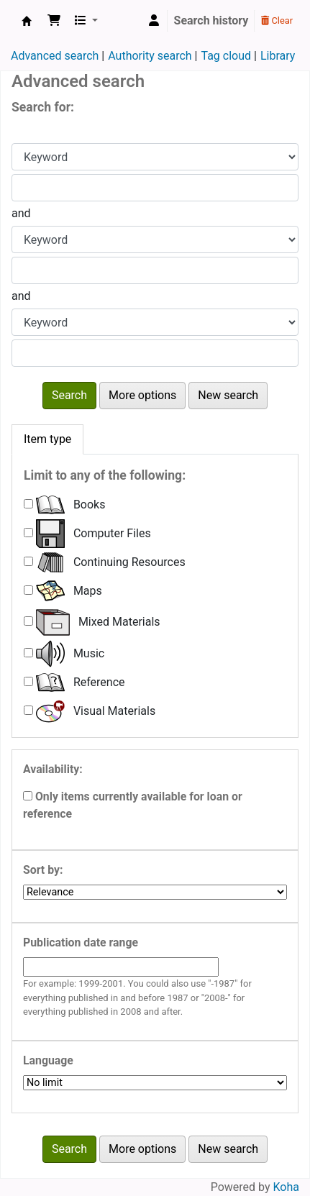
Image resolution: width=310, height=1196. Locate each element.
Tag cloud (226, 56)
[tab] (47, 439)
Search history (211, 20)
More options (142, 395)
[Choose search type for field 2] (155, 239)
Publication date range (80, 942)
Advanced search (55, 56)
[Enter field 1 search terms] (155, 187)
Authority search (149, 56)
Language (48, 1060)
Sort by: (43, 870)
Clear (277, 20)
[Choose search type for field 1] (155, 156)
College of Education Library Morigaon (27, 21)
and (21, 213)
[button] (54, 20)
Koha (286, 1187)
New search (228, 395)
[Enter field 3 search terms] (155, 353)
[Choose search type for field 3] (155, 322)
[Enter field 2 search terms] (155, 270)
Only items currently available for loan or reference (132, 805)
